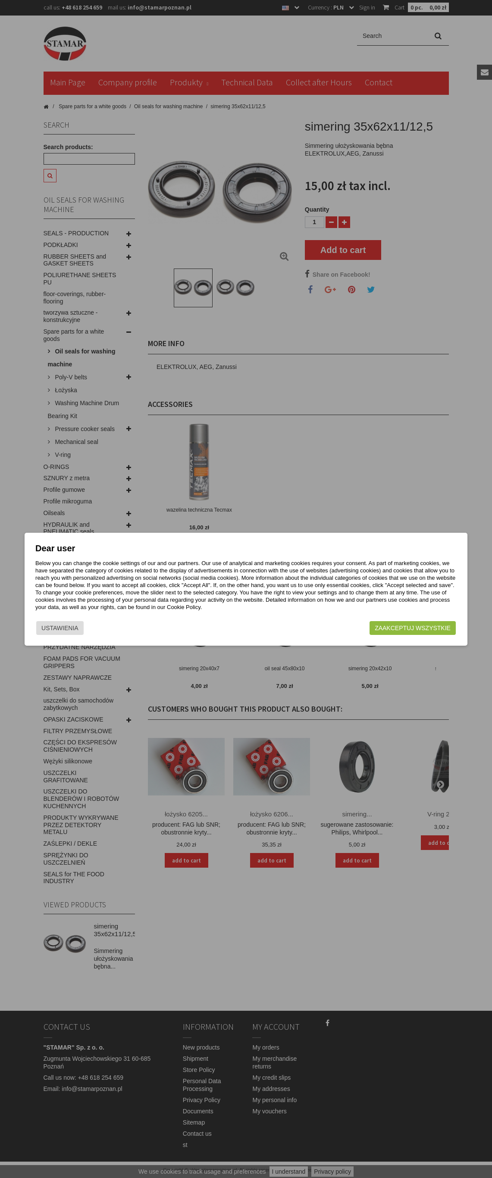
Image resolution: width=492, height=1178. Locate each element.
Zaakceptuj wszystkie (402, 628)
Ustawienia (71, 628)
